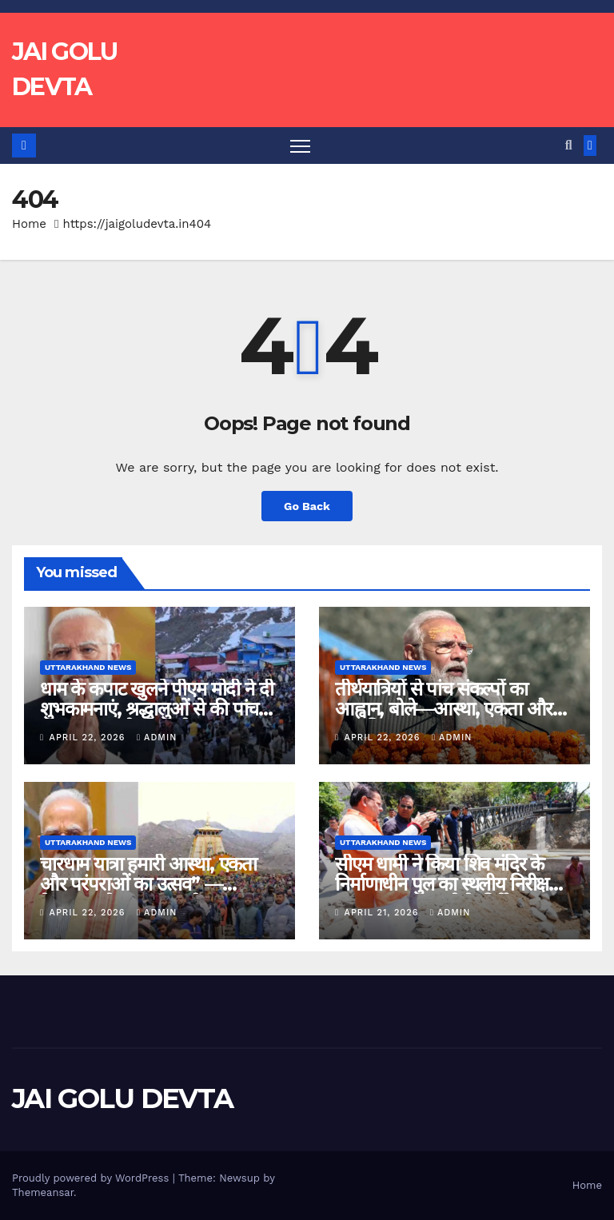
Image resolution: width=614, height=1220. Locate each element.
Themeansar (43, 1192)
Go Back (307, 506)
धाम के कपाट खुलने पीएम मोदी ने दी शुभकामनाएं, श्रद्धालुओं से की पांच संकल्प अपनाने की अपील (156, 708)
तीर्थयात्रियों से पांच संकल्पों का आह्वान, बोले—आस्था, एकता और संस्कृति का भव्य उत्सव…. (443, 708)
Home (29, 224)
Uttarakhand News (88, 667)
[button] (568, 145)
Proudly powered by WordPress (92, 1178)
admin (157, 737)
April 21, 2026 (383, 912)
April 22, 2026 (89, 737)
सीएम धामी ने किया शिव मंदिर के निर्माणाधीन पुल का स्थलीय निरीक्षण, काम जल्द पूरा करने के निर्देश (450, 883)
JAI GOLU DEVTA (122, 1098)
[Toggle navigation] (300, 146)
